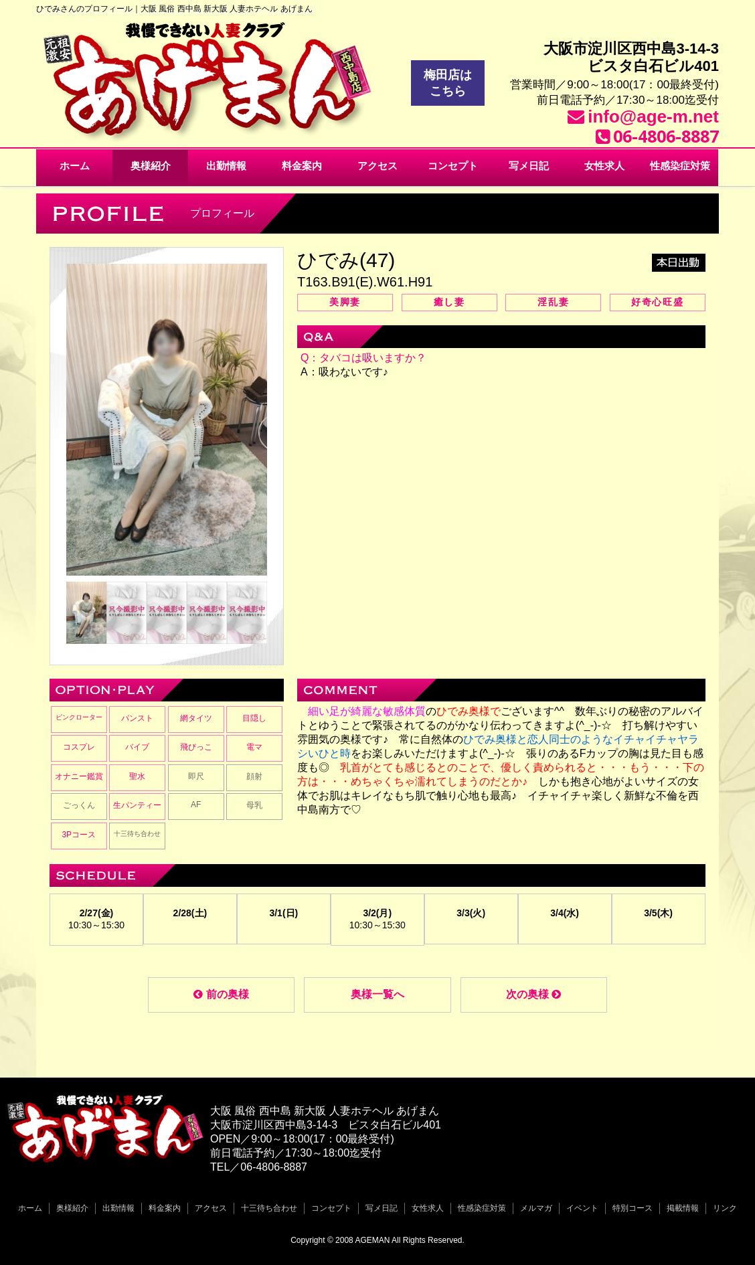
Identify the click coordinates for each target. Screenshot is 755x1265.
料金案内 (302, 165)
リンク (725, 1208)
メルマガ (536, 1208)
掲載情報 (683, 1208)
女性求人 (604, 165)
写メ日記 (529, 165)
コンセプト (453, 165)
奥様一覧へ (377, 994)
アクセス (377, 165)
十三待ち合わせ (269, 1208)
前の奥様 (220, 994)
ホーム (75, 165)
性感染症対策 (680, 165)
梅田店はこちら (448, 83)
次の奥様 (533, 994)
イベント (582, 1208)
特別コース (632, 1208)
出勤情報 (226, 165)
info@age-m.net (653, 116)
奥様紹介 (151, 165)
